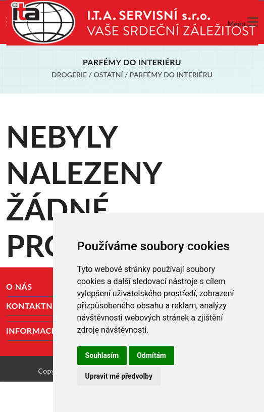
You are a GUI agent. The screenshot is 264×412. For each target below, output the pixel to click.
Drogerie (69, 74)
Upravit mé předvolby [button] (118, 376)
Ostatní (108, 74)
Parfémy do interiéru (171, 74)
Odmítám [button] (151, 355)
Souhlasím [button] (102, 355)
